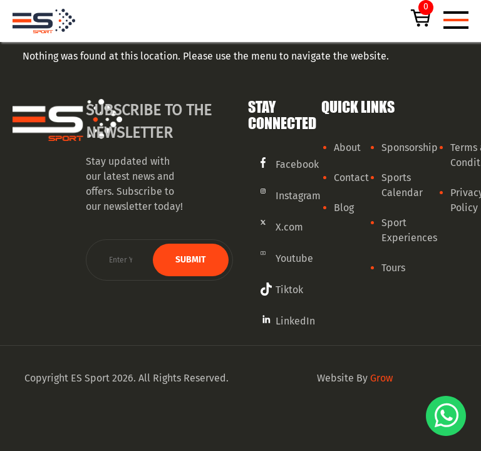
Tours (393, 268)
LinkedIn (295, 321)
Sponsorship (409, 147)
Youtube (294, 258)
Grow (381, 378)
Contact (351, 178)
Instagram (298, 196)
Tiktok (289, 290)
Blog (344, 208)
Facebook (297, 164)
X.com (289, 227)
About (347, 147)
